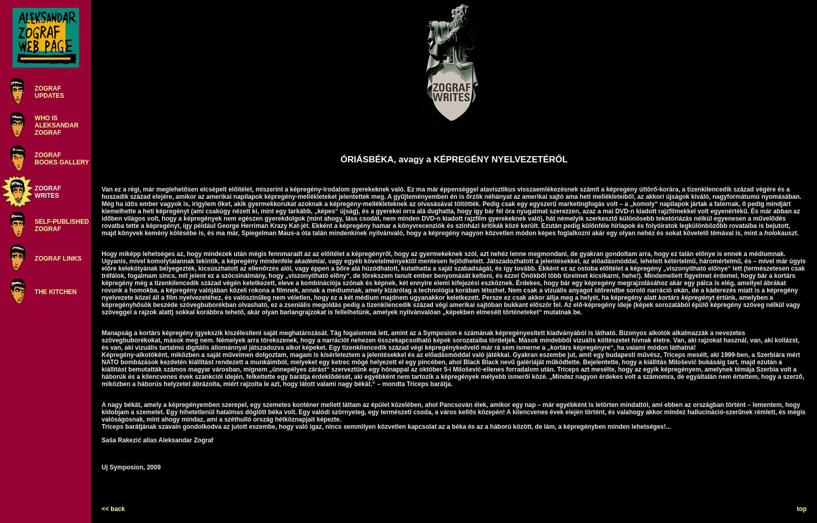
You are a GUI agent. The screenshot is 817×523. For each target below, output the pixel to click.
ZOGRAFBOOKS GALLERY (62, 158)
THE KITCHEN (56, 292)
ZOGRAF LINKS (58, 258)
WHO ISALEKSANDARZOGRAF (57, 125)
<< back (113, 509)
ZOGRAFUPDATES (49, 92)
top (802, 509)
